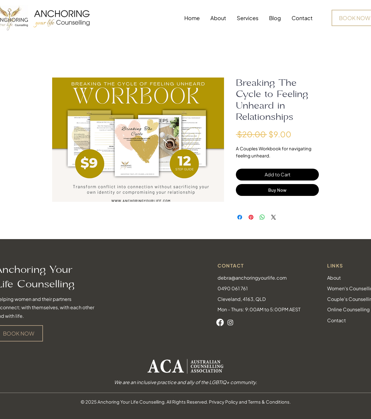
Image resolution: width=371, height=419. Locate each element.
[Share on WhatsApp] (262, 217)
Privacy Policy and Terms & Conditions (249, 402)
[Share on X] (273, 217)
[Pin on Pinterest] (251, 217)
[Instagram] (230, 322)
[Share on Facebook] (239, 217)
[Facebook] (220, 322)
